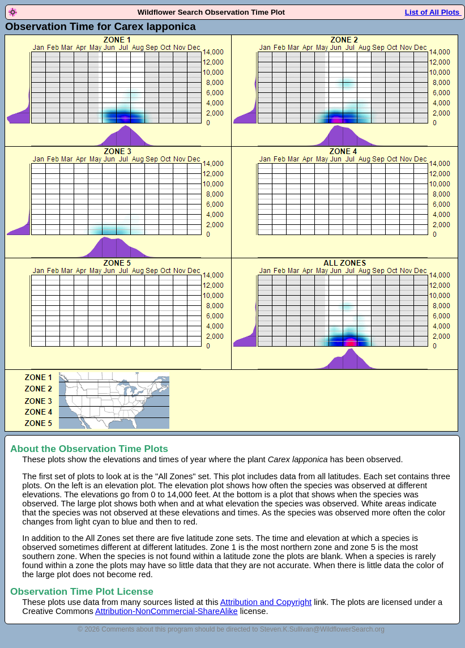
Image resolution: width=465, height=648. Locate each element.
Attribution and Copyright (266, 602)
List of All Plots (433, 12)
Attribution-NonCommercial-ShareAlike (166, 611)
